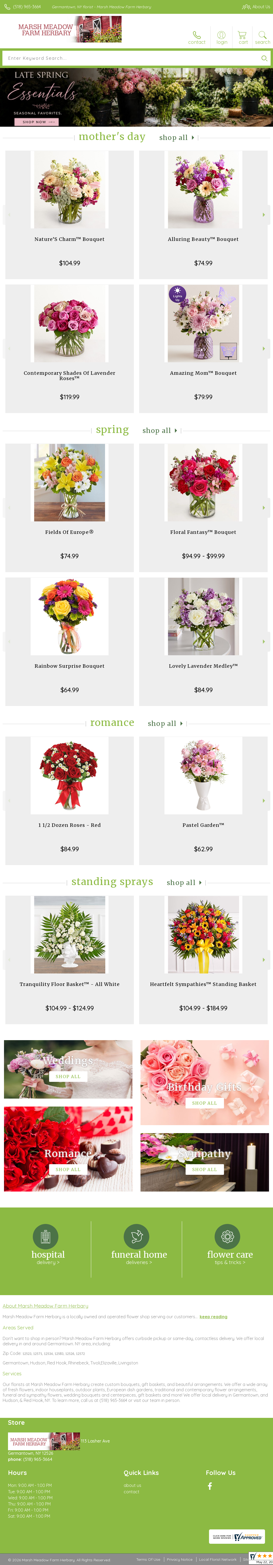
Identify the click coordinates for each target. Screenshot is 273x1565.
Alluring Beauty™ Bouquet (203, 239)
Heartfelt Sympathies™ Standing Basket (203, 984)
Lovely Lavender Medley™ (203, 666)
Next (264, 215)
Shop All (173, 138)
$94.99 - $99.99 (203, 556)
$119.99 (69, 397)
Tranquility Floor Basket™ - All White (70, 984)
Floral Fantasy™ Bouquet (203, 532)
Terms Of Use (148, 1559)
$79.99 (203, 397)
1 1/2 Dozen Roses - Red (69, 825)
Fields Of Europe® (69, 532)
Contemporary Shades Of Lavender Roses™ (69, 375)
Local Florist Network (217, 1559)
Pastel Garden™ (203, 825)
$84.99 (203, 690)
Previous (8, 215)
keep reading (213, 1316)
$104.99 (69, 263)
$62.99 (203, 849)
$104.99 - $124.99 (70, 1008)
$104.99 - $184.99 (203, 1008)
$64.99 (70, 690)
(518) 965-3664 (27, 6)
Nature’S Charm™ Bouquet (70, 239)
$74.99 (203, 263)
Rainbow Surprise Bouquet (70, 666)
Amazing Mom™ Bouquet (203, 373)
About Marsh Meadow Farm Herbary (45, 1306)
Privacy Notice (179, 1559)
